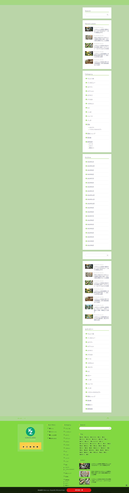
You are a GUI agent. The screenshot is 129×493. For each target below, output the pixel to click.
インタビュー (91, 82)
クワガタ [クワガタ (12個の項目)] (89, 439)
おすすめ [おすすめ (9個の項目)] (87, 437)
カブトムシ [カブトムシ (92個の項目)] (83, 439)
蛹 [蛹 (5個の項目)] (91, 452)
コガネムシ (90, 103)
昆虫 (88, 124)
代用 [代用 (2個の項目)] (81, 445)
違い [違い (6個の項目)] (106, 452)
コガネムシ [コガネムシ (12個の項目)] (95, 439)
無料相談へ (79, 490)
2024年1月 (90, 162)
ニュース (90, 116)
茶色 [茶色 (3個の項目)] (81, 452)
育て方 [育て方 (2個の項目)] (108, 450)
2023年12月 (91, 166)
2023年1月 (90, 191)
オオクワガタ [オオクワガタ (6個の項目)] (94, 437)
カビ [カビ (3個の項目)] (104, 437)
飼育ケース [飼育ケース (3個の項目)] (83, 454)
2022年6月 (90, 220)
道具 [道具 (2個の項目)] (101, 452)
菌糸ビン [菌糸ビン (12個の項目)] (86, 452)
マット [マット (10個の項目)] (100, 443)
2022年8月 (90, 212)
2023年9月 (90, 170)
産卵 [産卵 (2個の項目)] (98, 450)
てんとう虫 (90, 78)
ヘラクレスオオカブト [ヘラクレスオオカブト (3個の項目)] (84, 443)
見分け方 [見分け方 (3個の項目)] (96, 452)
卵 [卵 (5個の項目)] (91, 445)
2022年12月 (91, 195)
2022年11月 (91, 199)
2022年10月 (91, 203)
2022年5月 (90, 224)
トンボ (89, 112)
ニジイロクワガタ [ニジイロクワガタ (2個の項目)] (95, 441)
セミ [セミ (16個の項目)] (106, 439)
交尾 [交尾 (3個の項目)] (109, 443)
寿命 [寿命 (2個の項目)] (105, 445)
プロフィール (74, 3)
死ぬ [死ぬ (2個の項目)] (81, 450)
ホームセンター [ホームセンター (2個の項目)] (93, 443)
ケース (91, 144)
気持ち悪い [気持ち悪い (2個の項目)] (92, 450)
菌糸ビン (91, 148)
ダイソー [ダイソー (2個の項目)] (87, 441)
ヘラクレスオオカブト (95, 129)
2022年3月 (90, 233)
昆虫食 (89, 137)
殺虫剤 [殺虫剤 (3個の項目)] (86, 450)
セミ (88, 108)
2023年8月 (90, 174)
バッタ (89, 120)
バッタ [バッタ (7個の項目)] (102, 441)
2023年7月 (90, 178)
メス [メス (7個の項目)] (105, 443)
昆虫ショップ (91, 133)
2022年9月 (90, 207)
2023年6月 (90, 182)
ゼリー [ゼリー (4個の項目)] (82, 441)
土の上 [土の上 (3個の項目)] (96, 445)
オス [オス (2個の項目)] (99, 437)
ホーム (62, 3)
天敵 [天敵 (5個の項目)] (100, 445)
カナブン (90, 87)
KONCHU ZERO (24, 2)
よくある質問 (88, 3)
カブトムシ (90, 91)
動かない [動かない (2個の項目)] (86, 445)
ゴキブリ (91, 127)
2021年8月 (90, 245)
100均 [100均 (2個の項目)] (82, 437)
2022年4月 (90, 228)
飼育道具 (90, 142)
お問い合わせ (101, 3)
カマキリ (90, 95)
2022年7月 (90, 216)
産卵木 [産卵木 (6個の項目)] (102, 450)
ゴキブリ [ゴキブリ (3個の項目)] (101, 439)
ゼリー (91, 146)
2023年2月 (90, 187)
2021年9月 (90, 241)
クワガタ (90, 99)
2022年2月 (90, 237)
